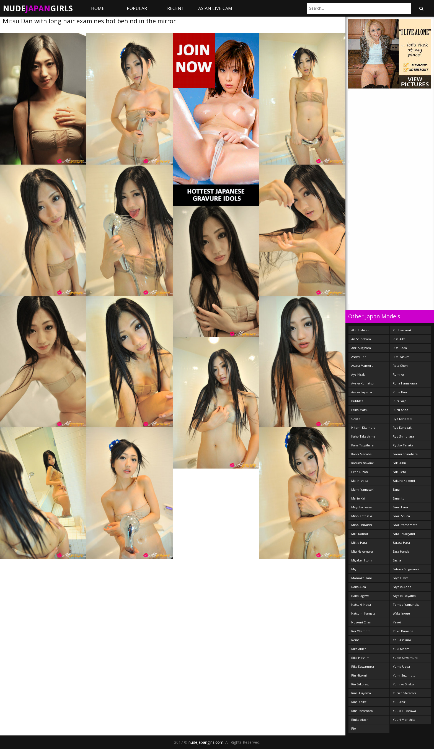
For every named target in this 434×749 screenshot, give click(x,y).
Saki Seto (399, 472)
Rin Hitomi (359, 675)
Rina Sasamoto (362, 711)
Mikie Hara (359, 542)
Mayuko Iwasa (361, 507)
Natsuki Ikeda (361, 604)
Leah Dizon (359, 472)
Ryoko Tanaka (403, 445)
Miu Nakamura (362, 551)
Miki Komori (360, 534)
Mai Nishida (359, 480)
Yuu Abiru (400, 702)
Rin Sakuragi (360, 684)
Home (97, 8)
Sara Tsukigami (404, 534)
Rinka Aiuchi (360, 719)
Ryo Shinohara (403, 436)
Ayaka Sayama (361, 392)
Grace (355, 419)
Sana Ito (398, 498)
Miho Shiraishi (361, 525)
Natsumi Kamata (363, 613)
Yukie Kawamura (405, 658)
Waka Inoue (401, 613)
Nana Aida (358, 587)
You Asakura (402, 640)
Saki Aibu (399, 463)
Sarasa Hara (401, 542)
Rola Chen (400, 365)
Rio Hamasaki (402, 330)
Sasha (397, 560)
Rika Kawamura (362, 666)
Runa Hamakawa (405, 383)
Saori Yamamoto (405, 525)
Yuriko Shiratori (404, 693)
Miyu (354, 569)
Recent (175, 8)
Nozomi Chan (361, 622)
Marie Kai (358, 498)
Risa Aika (399, 339)
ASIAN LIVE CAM (215, 8)
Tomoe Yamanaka (406, 604)
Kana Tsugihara (362, 445)
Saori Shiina (401, 516)
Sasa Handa (401, 551)
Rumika (398, 374)
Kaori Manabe (361, 454)
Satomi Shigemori (406, 569)
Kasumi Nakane (362, 463)
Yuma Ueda (401, 666)
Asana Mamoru (362, 365)
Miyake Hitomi (362, 560)
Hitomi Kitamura (363, 427)
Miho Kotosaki (361, 516)
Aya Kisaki (358, 374)
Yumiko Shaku (403, 684)
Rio (353, 728)
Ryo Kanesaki (402, 419)
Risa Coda (400, 348)
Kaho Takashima (363, 436)
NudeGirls (38, 8)
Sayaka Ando (402, 587)
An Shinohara (361, 339)
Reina (355, 640)
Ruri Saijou (401, 401)
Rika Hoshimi (360, 658)
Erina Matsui (360, 410)
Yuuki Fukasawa (404, 711)
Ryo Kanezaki (402, 427)
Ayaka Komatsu (362, 383)
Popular (137, 8)
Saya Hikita (401, 578)
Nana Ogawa (360, 596)
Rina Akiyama (361, 693)
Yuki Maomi (401, 649)
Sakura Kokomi (404, 480)
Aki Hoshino (360, 330)
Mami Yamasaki (362, 489)
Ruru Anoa (400, 410)
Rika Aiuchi (359, 649)
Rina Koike (359, 702)
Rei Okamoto (361, 631)
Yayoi (397, 622)
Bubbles (357, 401)
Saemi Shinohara (405, 454)
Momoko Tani (361, 578)
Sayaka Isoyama (404, 596)
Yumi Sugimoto (404, 675)
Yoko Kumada (403, 631)
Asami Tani (359, 357)
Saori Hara (400, 507)
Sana (396, 489)
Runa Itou (400, 392)
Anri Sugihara (361, 348)
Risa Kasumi (401, 357)
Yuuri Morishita (404, 719)
